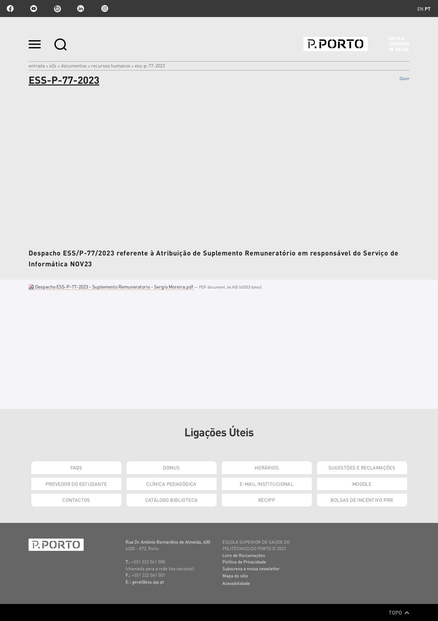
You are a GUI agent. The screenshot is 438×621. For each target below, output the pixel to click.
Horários (267, 467)
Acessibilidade (236, 583)
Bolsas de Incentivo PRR (362, 500)
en (420, 8)
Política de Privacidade (244, 561)
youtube (33, 8)
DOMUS (171, 467)
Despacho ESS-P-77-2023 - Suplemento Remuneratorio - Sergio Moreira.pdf (111, 286)
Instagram (104, 8)
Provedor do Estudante (76, 484)
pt (428, 8)
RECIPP (266, 500)
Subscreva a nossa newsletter (251, 568)
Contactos (76, 500)
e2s (52, 65)
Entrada (37, 65)
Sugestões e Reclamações (361, 467)
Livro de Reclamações (243, 555)
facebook (10, 8)
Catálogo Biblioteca (171, 500)
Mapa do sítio (235, 575)
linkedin (80, 8)
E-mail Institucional (266, 484)
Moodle (362, 484)
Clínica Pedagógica (171, 484)
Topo (399, 612)
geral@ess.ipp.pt (148, 582)
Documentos (74, 65)
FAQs (76, 467)
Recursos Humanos (110, 65)
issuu (57, 8)
